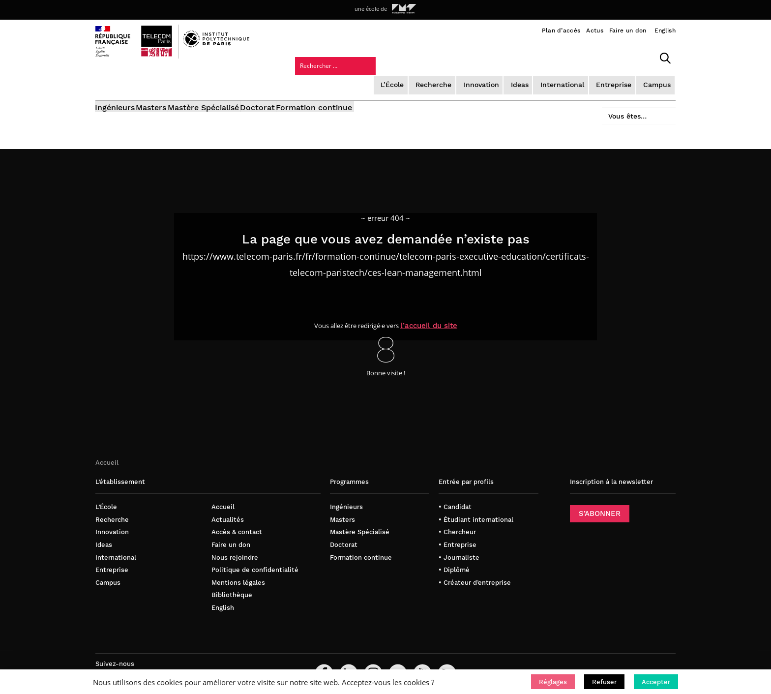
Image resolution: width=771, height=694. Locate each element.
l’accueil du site (436, 308)
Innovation (401, 56)
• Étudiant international (476, 503)
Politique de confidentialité (254, 553)
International (481, 56)
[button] (553, 681)
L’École (315, 56)
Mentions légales (238, 566)
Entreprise (530, 56)
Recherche (355, 56)
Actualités (227, 503)
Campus (572, 56)
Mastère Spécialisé (231, 82)
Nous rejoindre (234, 540)
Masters (165, 82)
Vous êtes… (620, 79)
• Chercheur (457, 515)
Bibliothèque (231, 578)
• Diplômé (454, 553)
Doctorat (298, 82)
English (665, 30)
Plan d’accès (561, 30)
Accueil (107, 446)
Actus (594, 30)
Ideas (439, 56)
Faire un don (628, 30)
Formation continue (369, 82)
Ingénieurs (115, 82)
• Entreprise (457, 528)
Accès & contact (236, 515)
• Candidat (455, 490)
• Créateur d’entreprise (475, 566)
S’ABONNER (600, 497)
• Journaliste (459, 540)
